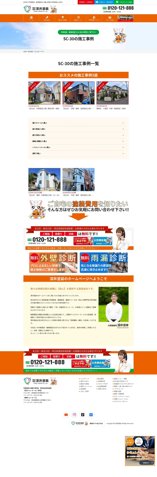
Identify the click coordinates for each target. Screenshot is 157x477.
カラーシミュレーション (122, 396)
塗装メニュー (78, 18)
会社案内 (83, 389)
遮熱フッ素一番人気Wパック (123, 386)
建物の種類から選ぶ (78, 141)
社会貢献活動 (102, 386)
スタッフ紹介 (110, 18)
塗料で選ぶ (78, 154)
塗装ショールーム (86, 386)
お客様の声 (101, 381)
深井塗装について (94, 18)
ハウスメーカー (119, 389)
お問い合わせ (102, 389)
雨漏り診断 (117, 391)
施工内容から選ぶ (78, 135)
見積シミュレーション (121, 399)
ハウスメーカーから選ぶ (78, 147)
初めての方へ (85, 381)
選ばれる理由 (62, 18)
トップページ (85, 379)
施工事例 (47, 18)
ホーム (31, 18)
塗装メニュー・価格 (120, 379)
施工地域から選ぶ (78, 129)
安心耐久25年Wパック (121, 381)
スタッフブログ (103, 384)
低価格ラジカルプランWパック (124, 384)
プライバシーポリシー (121, 401)
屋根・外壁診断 (119, 394)
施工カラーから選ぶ (78, 123)
